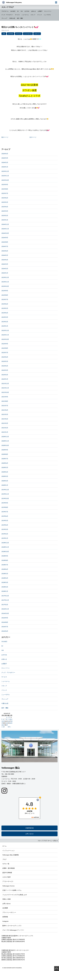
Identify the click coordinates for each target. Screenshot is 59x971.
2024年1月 (4, 273)
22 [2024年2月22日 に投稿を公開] (7, 723)
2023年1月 (4, 326)
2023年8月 (4, 295)
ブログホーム (4, 11)
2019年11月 (5, 494)
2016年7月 (4, 627)
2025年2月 (4, 215)
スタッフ (33, 14)
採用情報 (5, 917)
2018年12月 (5, 543)
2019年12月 (5, 490)
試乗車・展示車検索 (8, 868)
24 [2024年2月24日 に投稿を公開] (10, 723)
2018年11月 (5, 547)
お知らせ (33, 11)
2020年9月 (4, 450)
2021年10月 (5, 392)
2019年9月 (4, 503)
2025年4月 (4, 207)
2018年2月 (4, 587)
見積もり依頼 (6, 899)
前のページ (4, 137)
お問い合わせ (29, 834)
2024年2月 (4, 268)
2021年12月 (5, 383)
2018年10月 (5, 551)
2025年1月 (4, 220)
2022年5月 (4, 361)
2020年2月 (4, 481)
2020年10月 (5, 445)
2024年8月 (4, 242)
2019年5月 (4, 520)
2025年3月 (4, 211)
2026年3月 (4, 158)
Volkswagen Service (8, 886)
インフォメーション (8, 850)
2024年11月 (5, 229)
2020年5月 (4, 467)
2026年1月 (4, 167)
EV (18, 11)
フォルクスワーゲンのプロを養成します (14, 895)
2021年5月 (4, 414)
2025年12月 (5, 171)
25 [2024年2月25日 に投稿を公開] (11, 723)
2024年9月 (4, 237)
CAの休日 (12, 11)
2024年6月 (4, 251)
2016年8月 (4, 622)
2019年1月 (4, 538)
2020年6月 (4, 463)
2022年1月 (4, 379)
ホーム (4, 846)
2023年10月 (5, 286)
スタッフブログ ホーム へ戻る (48, 840)
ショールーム (25, 14)
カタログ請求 (6, 877)
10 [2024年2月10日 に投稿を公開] (10, 719)
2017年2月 (4, 604)
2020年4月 (4, 472)
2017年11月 (5, 600)
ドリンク (39, 14)
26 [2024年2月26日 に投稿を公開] (2, 725)
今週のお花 (12, 18)
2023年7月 (4, 299)
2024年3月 (4, 264)
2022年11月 (5, 335)
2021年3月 (4, 423)
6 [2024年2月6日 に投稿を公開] (3, 719)
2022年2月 (4, 375)
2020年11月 (5, 441)
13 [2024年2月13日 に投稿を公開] (4, 721)
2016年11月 (5, 609)
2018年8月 (4, 560)
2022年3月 (4, 370)
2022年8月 (4, 348)
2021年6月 (4, 410)
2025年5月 (4, 202)
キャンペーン (47, 11)
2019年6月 (4, 516)
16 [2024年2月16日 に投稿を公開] (8, 721)
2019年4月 (4, 525)
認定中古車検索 (7, 872)
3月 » (9, 727)
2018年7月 (4, 565)
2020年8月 (4, 454)
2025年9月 (4, 184)
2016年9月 (4, 618)
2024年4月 (4, 260)
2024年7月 (4, 246)
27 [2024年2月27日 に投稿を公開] (4, 725)
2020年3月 (4, 476)
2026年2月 (4, 162)
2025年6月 (4, 198)
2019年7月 (4, 512)
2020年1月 (4, 485)
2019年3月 (4, 529)
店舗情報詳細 (29, 828)
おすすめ (27, 11)
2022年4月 (4, 366)
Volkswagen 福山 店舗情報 (10, 855)
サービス (17, 14)
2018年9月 (4, 556)
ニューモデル (47, 14)
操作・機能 (20, 18)
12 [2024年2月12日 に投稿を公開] (2, 721)
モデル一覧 (5, 864)
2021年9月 (4, 397)
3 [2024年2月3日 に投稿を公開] (9, 717)
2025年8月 (4, 189)
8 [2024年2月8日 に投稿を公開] (6, 719)
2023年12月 (5, 277)
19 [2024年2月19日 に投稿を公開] (2, 723)
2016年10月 (5, 613)
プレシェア (4, 18)
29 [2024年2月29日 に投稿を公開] (7, 725)
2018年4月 (4, 578)
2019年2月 (4, 534)
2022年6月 (4, 357)
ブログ (4, 859)
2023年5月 (4, 308)
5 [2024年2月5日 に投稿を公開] (1, 719)
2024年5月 (4, 255)
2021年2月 (4, 428)
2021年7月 (4, 405)
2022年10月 (5, 339)
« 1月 (3, 727)
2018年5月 (4, 573)
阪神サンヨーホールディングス (11, 925)
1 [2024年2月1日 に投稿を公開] (6, 717)
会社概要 (5, 908)
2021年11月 (5, 388)
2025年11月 (5, 176)
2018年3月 (4, 582)
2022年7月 (4, 352)
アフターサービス (7, 881)
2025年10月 (5, 180)
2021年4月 (4, 419)
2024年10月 (5, 233)
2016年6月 (4, 631)
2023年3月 (4, 317)
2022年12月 (5, 330)
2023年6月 (4, 304)
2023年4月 (4, 313)
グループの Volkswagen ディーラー (13, 930)
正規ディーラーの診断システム (11, 890)
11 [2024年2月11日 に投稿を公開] (11, 719)
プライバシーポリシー (9, 912)
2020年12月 (5, 436)
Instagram (5, 921)
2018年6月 (4, 569)
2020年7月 (4, 459)
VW (22, 11)
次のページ (33, 137)
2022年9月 (4, 344)
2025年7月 (4, 193)
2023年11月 (5, 282)
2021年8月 (4, 401)
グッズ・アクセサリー (7, 14)
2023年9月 (4, 291)
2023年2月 (4, 322)
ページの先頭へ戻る (56, 968)
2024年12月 (5, 224)
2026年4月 (4, 153)
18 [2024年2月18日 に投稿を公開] (11, 721)
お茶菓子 (40, 11)
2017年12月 (5, 596)
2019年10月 (5, 498)
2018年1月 (4, 591)
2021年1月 (4, 432)
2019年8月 (4, 507)
